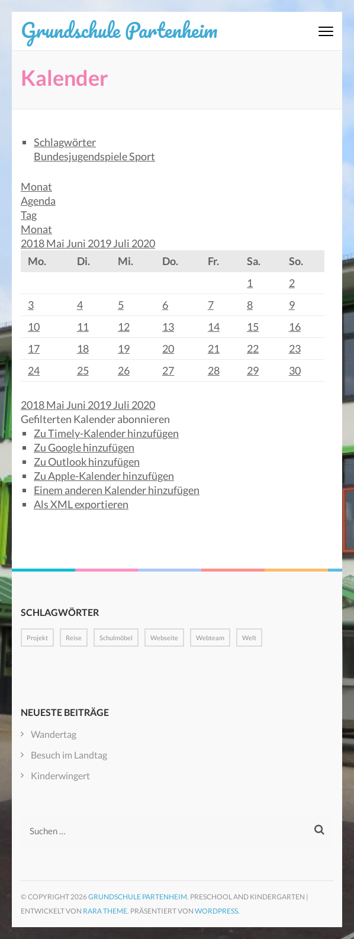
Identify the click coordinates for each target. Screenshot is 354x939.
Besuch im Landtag (69, 754)
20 (168, 348)
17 (34, 348)
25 (83, 370)
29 (253, 370)
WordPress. (217, 910)
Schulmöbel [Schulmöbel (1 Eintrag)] (116, 637)
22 (253, 348)
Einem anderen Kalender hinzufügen (116, 489)
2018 (33, 243)
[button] (95, 418)
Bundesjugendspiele (81, 156)
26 (124, 370)
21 (214, 348)
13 (168, 326)
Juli (122, 243)
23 (295, 348)
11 (83, 326)
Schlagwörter (65, 142)
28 (214, 370)
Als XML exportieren (81, 504)
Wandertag (53, 734)
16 (295, 326)
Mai (56, 243)
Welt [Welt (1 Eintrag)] (249, 637)
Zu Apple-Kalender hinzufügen (104, 475)
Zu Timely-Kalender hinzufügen (106, 433)
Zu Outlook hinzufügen (87, 461)
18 (83, 348)
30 (295, 370)
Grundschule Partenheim (119, 29)
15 (253, 326)
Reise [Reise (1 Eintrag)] (74, 637)
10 (34, 326)
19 (124, 348)
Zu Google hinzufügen (84, 447)
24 (34, 370)
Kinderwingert (60, 775)
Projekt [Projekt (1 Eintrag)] (37, 637)
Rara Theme (105, 910)
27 (168, 370)
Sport (142, 156)
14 (214, 326)
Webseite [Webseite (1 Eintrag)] (164, 637)
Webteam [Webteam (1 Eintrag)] (210, 637)
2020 (143, 243)
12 (124, 326)
